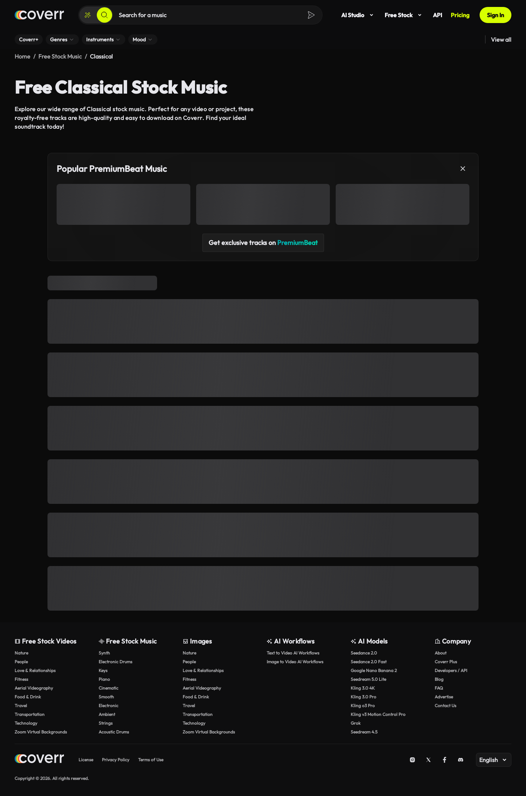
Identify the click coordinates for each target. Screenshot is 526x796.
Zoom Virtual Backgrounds (41, 732)
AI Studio (358, 15)
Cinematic (108, 688)
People (21, 661)
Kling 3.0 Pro (363, 696)
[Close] (462, 168)
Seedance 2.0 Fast (368, 661)
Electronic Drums (115, 661)
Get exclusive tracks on (263, 242)
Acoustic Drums (114, 732)
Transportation (30, 714)
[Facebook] (444, 759)
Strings (106, 723)
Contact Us (445, 705)
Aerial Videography (34, 688)
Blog (439, 679)
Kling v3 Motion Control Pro (378, 714)
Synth (104, 653)
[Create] (87, 15)
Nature (21, 653)
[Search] (104, 15)
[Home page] (39, 15)
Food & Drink (28, 696)
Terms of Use (150, 759)
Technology (26, 723)
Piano (104, 679)
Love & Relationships (35, 670)
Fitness (21, 679)
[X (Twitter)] (428, 759)
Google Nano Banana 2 (374, 670)
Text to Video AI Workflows (293, 653)
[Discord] (460, 759)
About (440, 653)
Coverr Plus (446, 661)
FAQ (439, 688)
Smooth (106, 696)
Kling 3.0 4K (363, 688)
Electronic (108, 705)
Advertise (444, 696)
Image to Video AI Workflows (295, 661)
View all (501, 39)
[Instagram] (412, 759)
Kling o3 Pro (363, 705)
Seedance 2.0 (364, 653)
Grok (356, 723)
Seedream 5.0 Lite (368, 679)
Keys (103, 670)
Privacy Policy (115, 759)
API (437, 15)
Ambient (107, 714)
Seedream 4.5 (364, 732)
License (86, 759)
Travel (21, 705)
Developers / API (451, 670)
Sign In (495, 15)
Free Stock (404, 15)
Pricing (460, 15)
